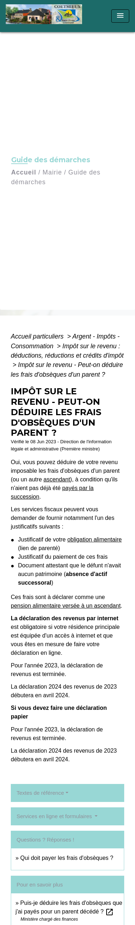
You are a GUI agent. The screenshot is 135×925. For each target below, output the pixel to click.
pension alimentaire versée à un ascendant (66, 606)
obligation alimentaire (94, 539)
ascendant (57, 479)
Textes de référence (40, 793)
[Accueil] (46, 16)
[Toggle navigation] (120, 16)
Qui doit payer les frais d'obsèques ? (66, 858)
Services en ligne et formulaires (55, 816)
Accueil (23, 172)
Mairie (52, 172)
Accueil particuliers (38, 336)
